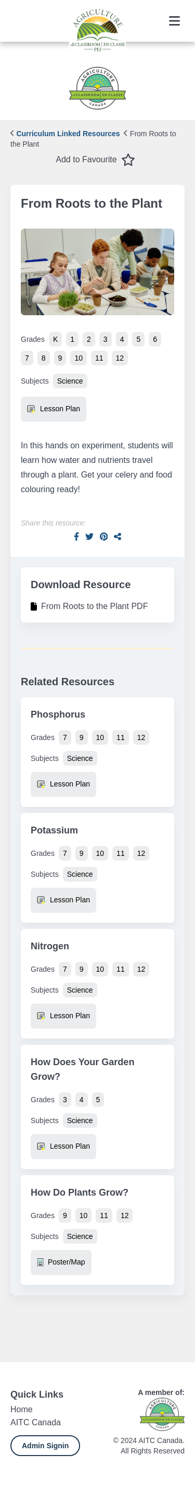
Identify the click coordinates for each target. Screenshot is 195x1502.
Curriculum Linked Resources (65, 133)
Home (21, 1409)
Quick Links (36, 1394)
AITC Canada (35, 1422)
